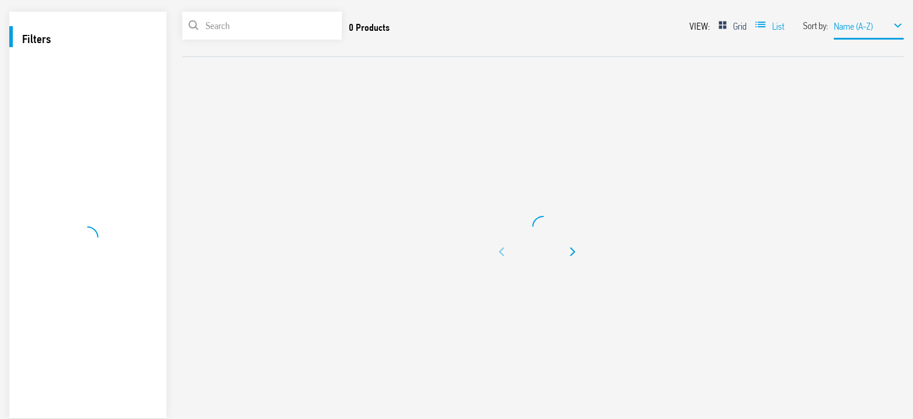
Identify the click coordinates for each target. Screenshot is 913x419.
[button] (502, 252)
